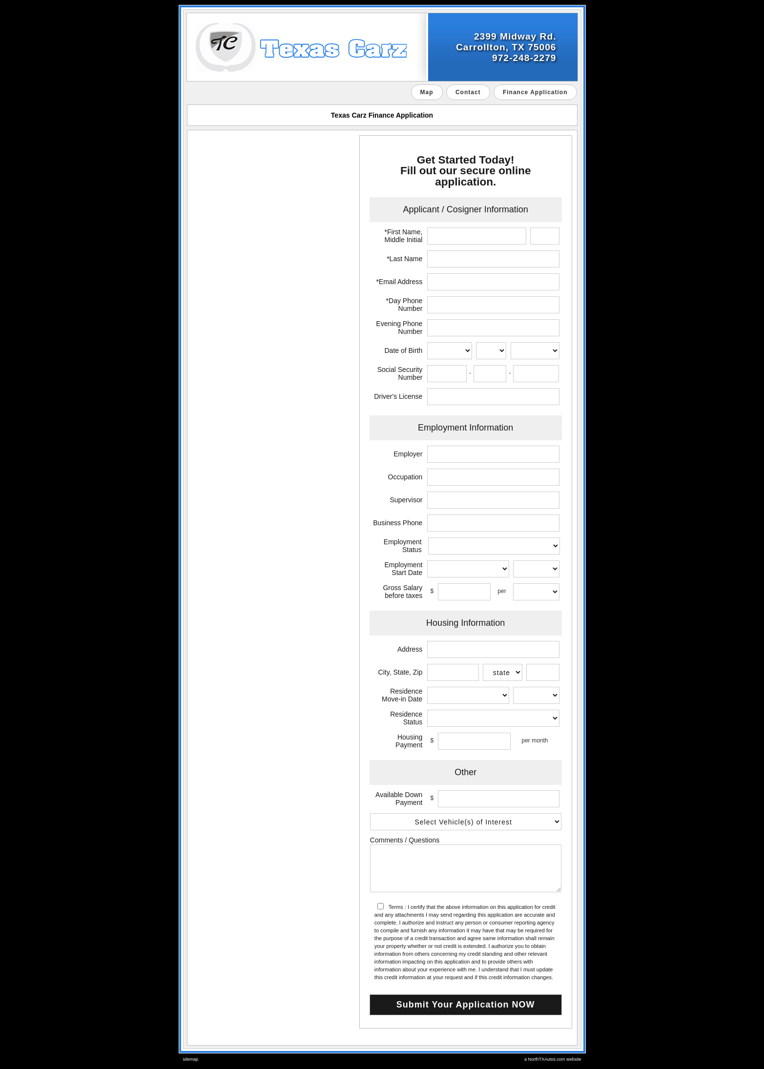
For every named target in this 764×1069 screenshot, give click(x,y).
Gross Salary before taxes (402, 591)
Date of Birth (404, 350)
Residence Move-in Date (402, 695)
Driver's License (398, 396)
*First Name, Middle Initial (404, 236)
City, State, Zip (400, 672)
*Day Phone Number (404, 304)
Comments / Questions (404, 840)
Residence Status (406, 718)
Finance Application (535, 92)
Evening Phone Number (399, 327)
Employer (407, 454)
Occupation (405, 477)
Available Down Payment (398, 798)
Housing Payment (408, 741)
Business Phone (397, 523)
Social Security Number (400, 373)
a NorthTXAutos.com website (552, 1059)
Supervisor (406, 500)
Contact (468, 92)
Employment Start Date (404, 568)
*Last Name (404, 259)
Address (409, 649)
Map (427, 92)
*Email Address (399, 282)
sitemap (191, 1059)
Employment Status (403, 546)
